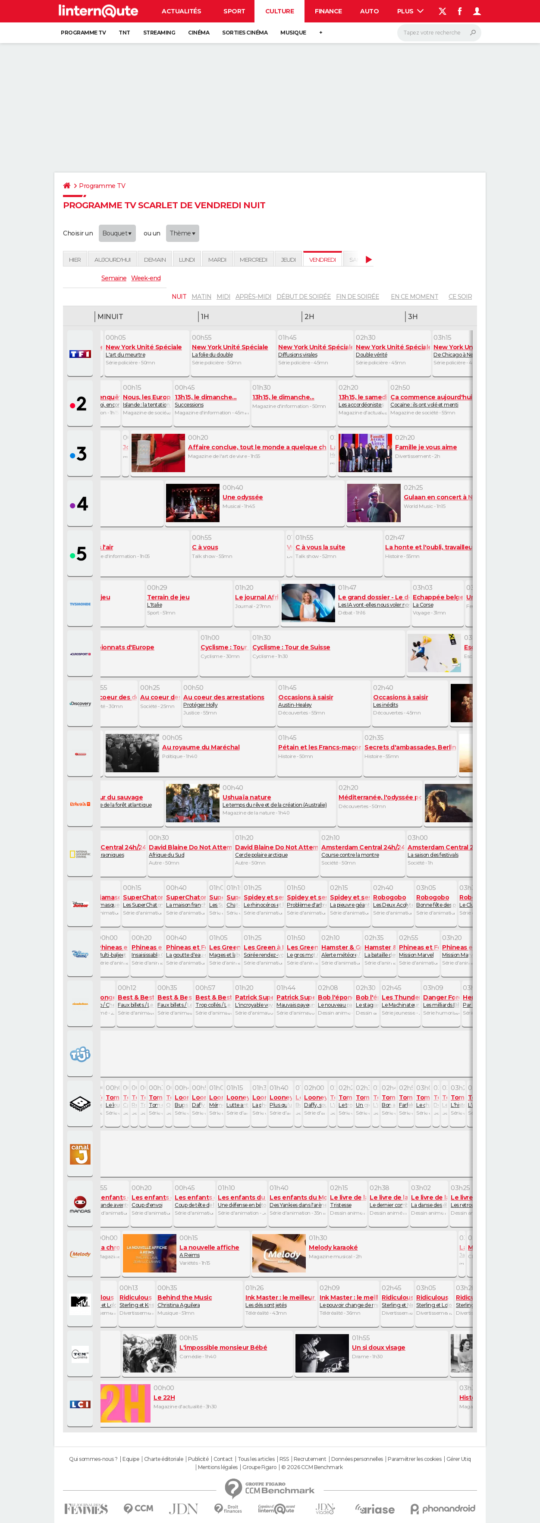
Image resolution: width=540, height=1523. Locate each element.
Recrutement (310, 1459)
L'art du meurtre (147, 350)
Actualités (181, 11)
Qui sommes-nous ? (93, 1459)
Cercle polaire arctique (276, 850)
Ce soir (460, 297)
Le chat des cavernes (423, 1100)
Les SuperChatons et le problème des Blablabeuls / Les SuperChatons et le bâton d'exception (216, 900)
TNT (124, 32)
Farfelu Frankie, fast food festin (406, 1100)
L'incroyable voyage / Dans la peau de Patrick (254, 1000)
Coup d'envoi (151, 1200)
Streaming (159, 32)
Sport (234, 11)
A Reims (186, 1250)
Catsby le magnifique (125, 1100)
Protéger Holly (229, 700)
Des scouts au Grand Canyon (436, 1100)
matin (201, 297)
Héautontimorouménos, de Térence (332, 450)
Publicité (198, 1459)
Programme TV (83, 32)
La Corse (438, 600)
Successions (212, 400)
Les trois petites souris (444, 1100)
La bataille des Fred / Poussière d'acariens (380, 950)
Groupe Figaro (259, 1467)
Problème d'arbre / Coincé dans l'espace (307, 900)
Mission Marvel (419, 950)
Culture (279, 11)
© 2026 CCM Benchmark (311, 1467)
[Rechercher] (439, 32)
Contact (223, 1459)
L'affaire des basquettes (332, 1100)
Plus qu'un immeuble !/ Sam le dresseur (281, 1100)
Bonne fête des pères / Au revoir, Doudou (436, 900)
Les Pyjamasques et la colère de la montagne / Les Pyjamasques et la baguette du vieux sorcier (99, 900)
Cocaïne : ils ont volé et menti (436, 400)
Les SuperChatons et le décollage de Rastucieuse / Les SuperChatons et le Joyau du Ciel (143, 900)
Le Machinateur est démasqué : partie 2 (401, 1000)
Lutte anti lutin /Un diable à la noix (237, 1100)
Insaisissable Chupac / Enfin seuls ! (147, 950)
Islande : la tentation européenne (147, 400)
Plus (410, 11)
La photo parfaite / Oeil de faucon (259, 1100)
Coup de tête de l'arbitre (194, 1200)
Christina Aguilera (199, 1300)
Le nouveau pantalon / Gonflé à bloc (335, 1000)
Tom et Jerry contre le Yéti (142, 1100)
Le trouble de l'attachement (345, 1100)
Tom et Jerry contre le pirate (156, 1100)
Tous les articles (256, 1459)
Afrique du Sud (190, 850)
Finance (328, 11)
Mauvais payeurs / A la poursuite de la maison (295, 1000)
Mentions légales (218, 1467)
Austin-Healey (324, 700)
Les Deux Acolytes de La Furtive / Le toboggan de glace (393, 900)
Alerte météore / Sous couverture (341, 950)
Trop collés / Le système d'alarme (213, 1000)
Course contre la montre (362, 850)
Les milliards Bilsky (441, 1000)
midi (223, 297)
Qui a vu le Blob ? (168, 1100)
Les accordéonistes (363, 400)
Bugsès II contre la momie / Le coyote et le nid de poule (298, 1100)
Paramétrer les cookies (414, 1459)
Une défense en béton (242, 1200)
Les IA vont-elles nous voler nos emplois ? (345, 600)
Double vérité (393, 350)
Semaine (113, 278)
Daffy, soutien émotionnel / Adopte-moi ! (315, 1100)
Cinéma (198, 32)
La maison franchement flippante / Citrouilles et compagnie (186, 900)
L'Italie (189, 600)
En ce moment (414, 297)
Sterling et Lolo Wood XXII (434, 1300)
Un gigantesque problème (363, 1100)
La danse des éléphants (429, 1200)
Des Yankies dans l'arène (298, 1200)
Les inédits (410, 700)
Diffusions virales (315, 350)
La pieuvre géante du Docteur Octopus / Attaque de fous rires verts (350, 900)
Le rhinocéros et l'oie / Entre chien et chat (263, 900)
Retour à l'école (134, 1100)
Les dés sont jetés (280, 1300)
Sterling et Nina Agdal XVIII (397, 1300)
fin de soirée (357, 297)
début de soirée (303, 297)
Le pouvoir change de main (349, 1300)
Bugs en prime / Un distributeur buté (181, 1100)
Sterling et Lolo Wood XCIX (99, 1300)
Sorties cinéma (244, 32)
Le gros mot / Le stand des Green (302, 950)
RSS (284, 1459)
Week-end (145, 278)
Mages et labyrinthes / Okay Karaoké (224, 950)
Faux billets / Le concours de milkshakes (136, 1000)
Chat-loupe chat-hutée (233, 900)
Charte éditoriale (163, 1459)
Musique (293, 32)
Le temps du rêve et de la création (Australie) (250, 800)
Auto (369, 11)
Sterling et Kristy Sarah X (136, 1300)
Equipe (130, 1459)
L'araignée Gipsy (375, 1100)
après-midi (253, 297)
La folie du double (233, 350)
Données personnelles (357, 1459)
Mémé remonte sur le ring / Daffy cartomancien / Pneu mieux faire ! (216, 1100)
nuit (179, 297)
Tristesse (348, 1200)
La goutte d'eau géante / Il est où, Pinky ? (186, 950)
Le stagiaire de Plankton (367, 1000)
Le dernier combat (389, 1200)
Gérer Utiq (458, 1459)
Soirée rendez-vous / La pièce (263, 950)
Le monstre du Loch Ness (99, 1100)
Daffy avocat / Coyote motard (199, 1100)
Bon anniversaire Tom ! (389, 1100)
